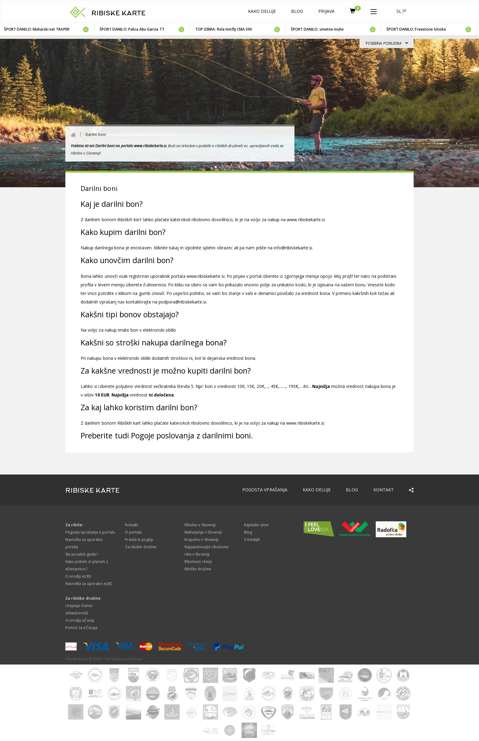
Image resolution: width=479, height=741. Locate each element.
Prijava (326, 11)
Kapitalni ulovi (256, 524)
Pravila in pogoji (139, 539)
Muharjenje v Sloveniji (203, 532)
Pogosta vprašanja (264, 490)
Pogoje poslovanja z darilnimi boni (191, 435)
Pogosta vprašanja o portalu (90, 532)
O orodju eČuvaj (79, 620)
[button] (373, 10)
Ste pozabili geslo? (81, 554)
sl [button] (401, 11)
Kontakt (383, 490)
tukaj (174, 248)
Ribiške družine (198, 569)
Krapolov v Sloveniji (201, 539)
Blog (297, 11)
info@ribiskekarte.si (293, 248)
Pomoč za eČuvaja (81, 627)
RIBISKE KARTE (118, 13)
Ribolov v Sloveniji (200, 524)
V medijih (252, 539)
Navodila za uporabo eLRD (88, 583)
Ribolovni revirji (198, 561)
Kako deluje (262, 11)
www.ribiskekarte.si (306, 219)
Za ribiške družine (140, 546)
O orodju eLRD (78, 576)
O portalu (133, 532)
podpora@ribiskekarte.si (182, 302)
